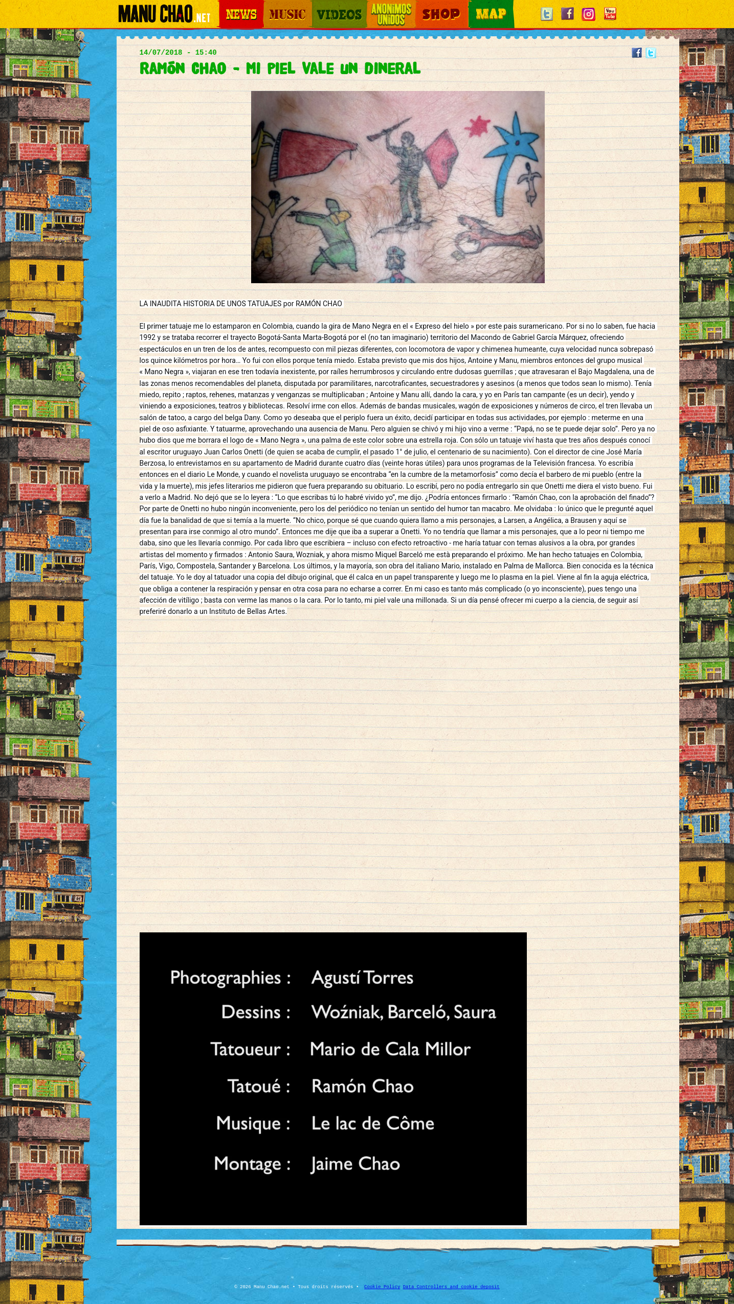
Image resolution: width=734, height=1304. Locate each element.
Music (271, 5)
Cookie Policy (382, 1287)
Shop (422, 5)
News (226, 5)
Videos (321, 5)
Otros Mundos (385, 5)
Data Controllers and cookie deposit (451, 1287)
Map (474, 5)
